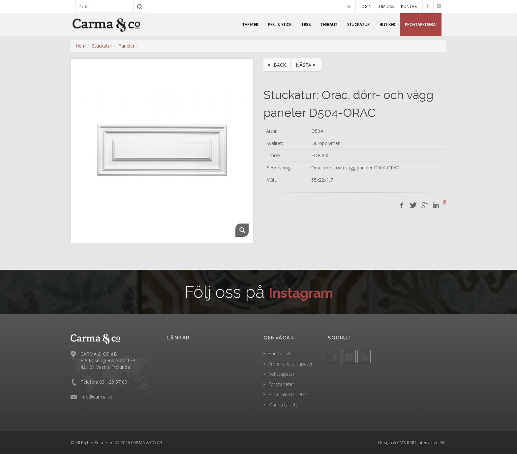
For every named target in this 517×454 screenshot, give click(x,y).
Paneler (126, 46)
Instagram (301, 292)
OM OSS (386, 6)
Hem (81, 46)
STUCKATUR (358, 24)
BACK (277, 65)
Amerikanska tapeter (290, 364)
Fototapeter (281, 384)
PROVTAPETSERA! (421, 24)
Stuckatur (102, 46)
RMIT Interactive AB (426, 442)
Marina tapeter (284, 405)
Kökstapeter (281, 374)
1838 (306, 24)
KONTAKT (410, 6)
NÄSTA (306, 65)
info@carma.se (96, 397)
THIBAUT (328, 24)
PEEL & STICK (279, 24)
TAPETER (250, 24)
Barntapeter (281, 353)
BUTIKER (387, 24)
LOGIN (365, 6)
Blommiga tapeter (287, 394)
